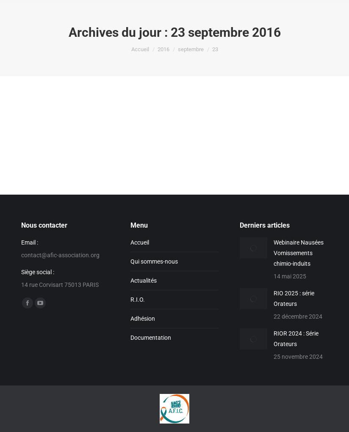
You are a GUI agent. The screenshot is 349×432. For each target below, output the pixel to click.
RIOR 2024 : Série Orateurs (296, 338)
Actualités (143, 280)
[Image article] (253, 248)
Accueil (139, 242)
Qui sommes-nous (154, 261)
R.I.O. (137, 299)
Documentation (150, 337)
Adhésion (142, 318)
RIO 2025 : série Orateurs (294, 298)
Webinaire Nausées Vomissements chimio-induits (299, 253)
